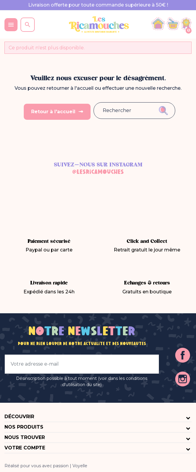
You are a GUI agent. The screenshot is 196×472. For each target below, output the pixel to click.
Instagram (182, 378)
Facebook (182, 354)
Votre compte (24, 447)
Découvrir (19, 416)
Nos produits (23, 426)
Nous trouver (24, 437)
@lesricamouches (98, 172)
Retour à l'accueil (54, 111)
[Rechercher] (123, 111)
